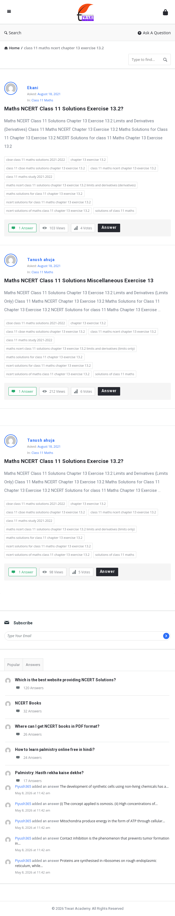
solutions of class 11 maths (114, 210)
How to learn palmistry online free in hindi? (55, 749)
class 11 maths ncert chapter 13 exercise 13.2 (123, 168)
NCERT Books (28, 703)
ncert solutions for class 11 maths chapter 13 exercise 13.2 (48, 202)
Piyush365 (23, 786)
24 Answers (28, 757)
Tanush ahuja (41, 259)
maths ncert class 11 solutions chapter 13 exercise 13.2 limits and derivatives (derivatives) (70, 185)
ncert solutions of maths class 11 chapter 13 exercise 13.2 (48, 210)
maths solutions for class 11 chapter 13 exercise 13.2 (44, 193)
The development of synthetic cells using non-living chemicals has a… (114, 786)
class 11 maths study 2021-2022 (29, 176)
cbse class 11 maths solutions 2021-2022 (35, 159)
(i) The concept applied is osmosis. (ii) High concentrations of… (109, 803)
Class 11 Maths (42, 100)
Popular (13, 665)
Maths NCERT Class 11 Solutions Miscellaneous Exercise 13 (79, 280)
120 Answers (29, 688)
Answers (33, 665)
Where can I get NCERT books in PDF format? (57, 726)
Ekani (32, 88)
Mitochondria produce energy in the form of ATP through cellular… (112, 821)
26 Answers (28, 734)
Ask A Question (154, 32)
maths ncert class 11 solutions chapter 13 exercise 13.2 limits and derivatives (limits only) (70, 348)
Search (12, 32)
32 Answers (28, 711)
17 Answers (28, 780)
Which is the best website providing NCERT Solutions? (65, 680)
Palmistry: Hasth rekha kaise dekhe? (49, 772)
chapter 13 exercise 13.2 (88, 159)
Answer (109, 227)
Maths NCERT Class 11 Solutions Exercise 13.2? (63, 108)
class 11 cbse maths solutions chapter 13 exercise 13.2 (45, 168)
